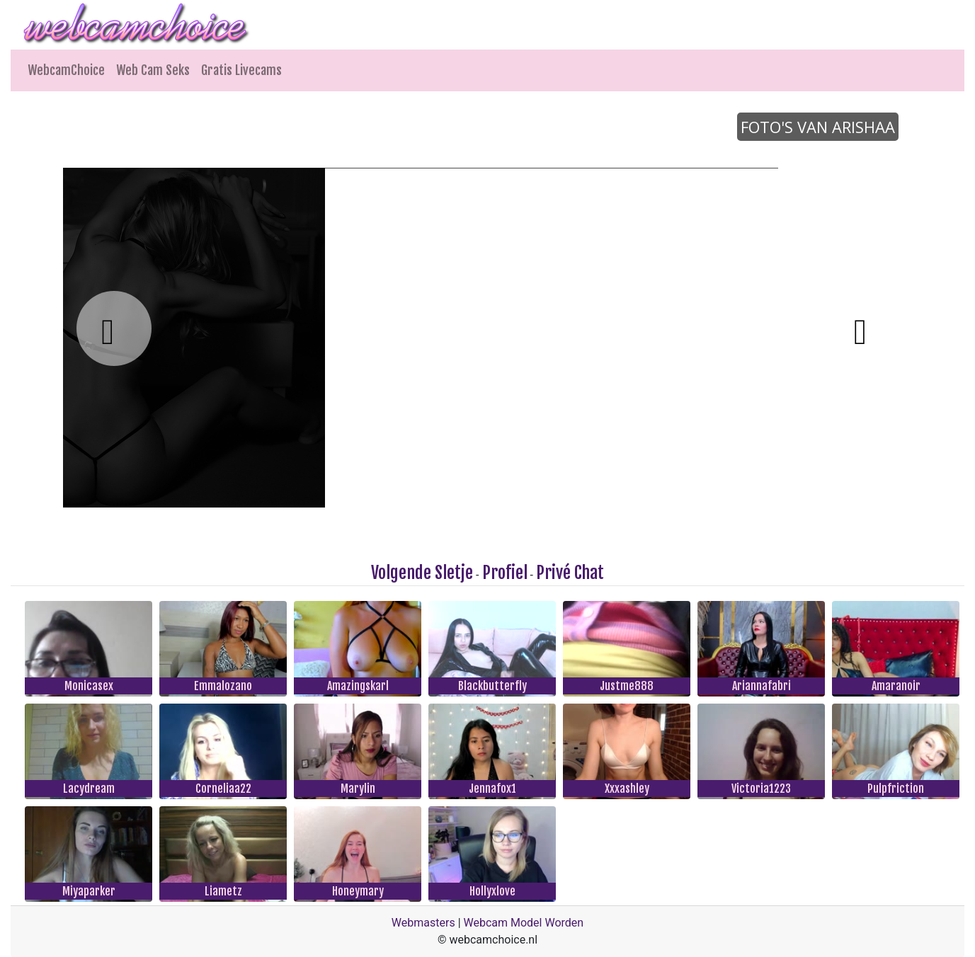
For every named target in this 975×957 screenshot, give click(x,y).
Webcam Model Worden (524, 922)
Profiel (505, 572)
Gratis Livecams (241, 70)
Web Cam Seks (153, 70)
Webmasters (423, 922)
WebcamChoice (66, 70)
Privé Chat (570, 572)
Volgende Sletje (422, 572)
